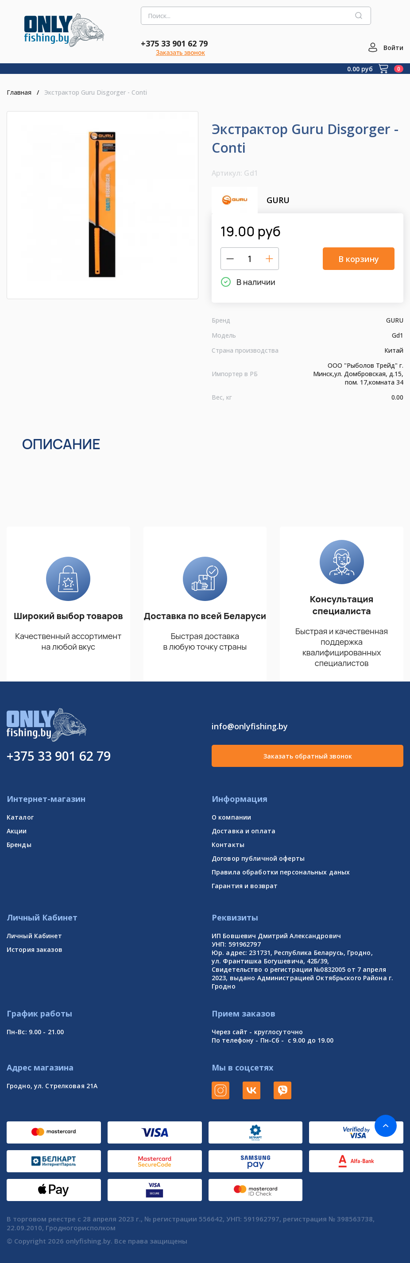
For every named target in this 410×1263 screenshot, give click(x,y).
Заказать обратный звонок (307, 756)
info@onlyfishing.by (250, 726)
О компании (231, 817)
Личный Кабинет (34, 936)
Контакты (228, 844)
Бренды (19, 844)
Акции (17, 831)
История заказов (34, 949)
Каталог (20, 817)
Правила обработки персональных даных (281, 872)
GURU (251, 200)
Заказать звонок (180, 52)
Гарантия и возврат (245, 886)
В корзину (358, 259)
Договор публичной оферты (258, 858)
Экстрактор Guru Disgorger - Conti (95, 92)
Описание (61, 444)
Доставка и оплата (243, 831)
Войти (393, 47)
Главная (19, 92)
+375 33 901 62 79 (174, 43)
